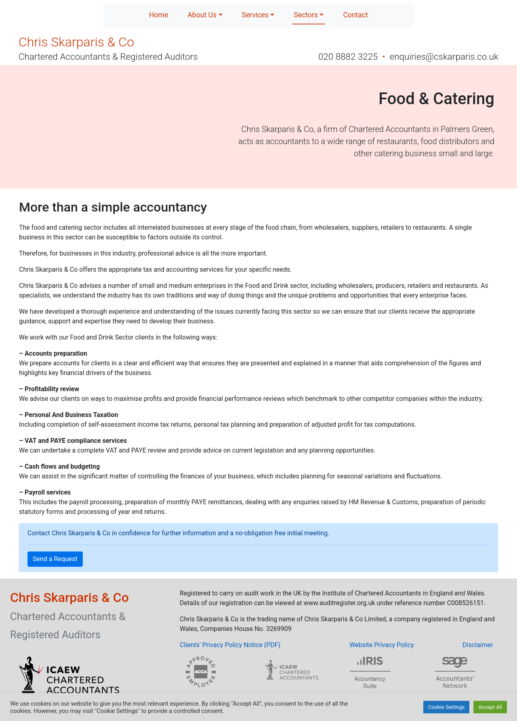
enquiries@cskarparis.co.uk (444, 56)
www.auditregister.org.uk (339, 603)
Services (255, 15)
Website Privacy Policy (381, 645)
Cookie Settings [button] (446, 707)
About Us (201, 15)
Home (158, 15)
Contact (355, 15)
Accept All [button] (490, 707)
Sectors (306, 15)
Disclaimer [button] (477, 645)
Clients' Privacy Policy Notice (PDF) (230, 645)
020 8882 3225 (349, 56)
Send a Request (55, 559)
